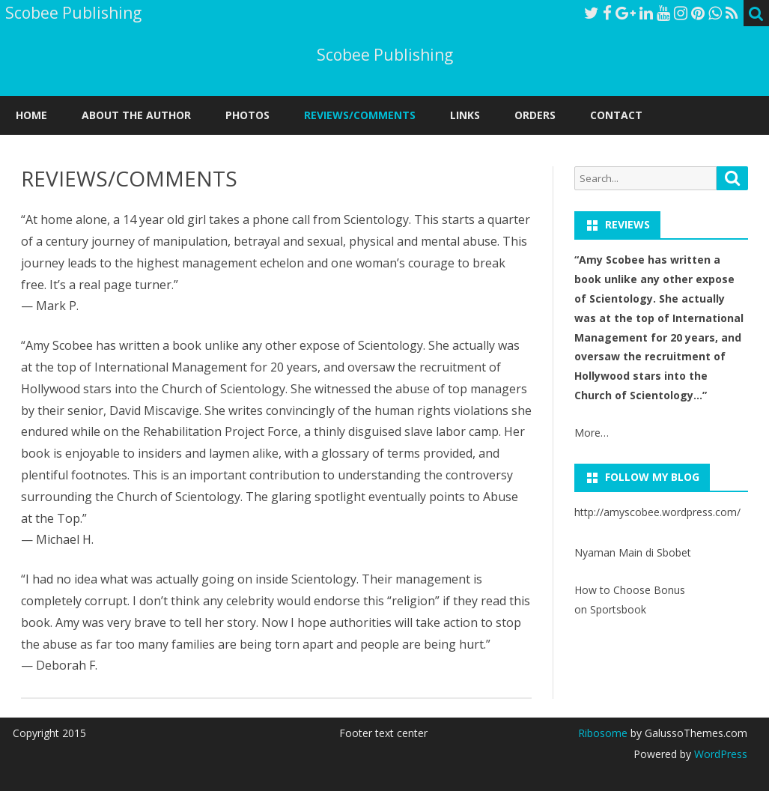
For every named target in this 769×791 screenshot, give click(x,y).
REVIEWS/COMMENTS (360, 115)
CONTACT (616, 115)
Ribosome (602, 733)
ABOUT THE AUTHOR (136, 115)
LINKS (465, 115)
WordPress (719, 754)
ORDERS (535, 115)
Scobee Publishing (385, 55)
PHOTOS (247, 115)
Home (31, 115)
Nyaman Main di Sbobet (632, 552)
